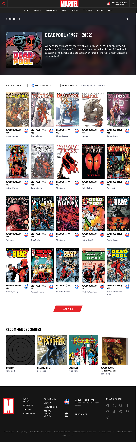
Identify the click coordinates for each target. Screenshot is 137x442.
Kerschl (90, 240)
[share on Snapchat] (114, 412)
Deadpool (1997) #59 (13, 235)
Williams (67, 292)
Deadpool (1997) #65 (114, 131)
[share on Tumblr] (127, 405)
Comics (37, 10)
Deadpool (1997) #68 (38, 131)
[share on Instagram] (120, 405)
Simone (8, 136)
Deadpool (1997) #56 (89, 235)
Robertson (93, 292)
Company (15, 136)
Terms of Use (9, 432)
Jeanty (39, 188)
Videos (100, 10)
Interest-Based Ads (124, 432)
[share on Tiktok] (107, 418)
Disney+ (48, 403)
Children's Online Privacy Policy (84, 432)
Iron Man (10, 367)
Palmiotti (110, 240)
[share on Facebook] (107, 406)
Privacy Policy (22, 432)
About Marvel (26, 400)
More (110, 10)
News (26, 10)
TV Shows (87, 10)
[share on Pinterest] (120, 412)
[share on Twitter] (114, 405)
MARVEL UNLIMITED (43, 85)
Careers (27, 409)
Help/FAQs (28, 405)
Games (64, 10)
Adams (109, 294)
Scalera (8, 188)
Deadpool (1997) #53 (63, 287)
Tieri (58, 188)
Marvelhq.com (51, 407)
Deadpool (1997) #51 (89, 287)
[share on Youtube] (107, 412)
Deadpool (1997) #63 (38, 183)
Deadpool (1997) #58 (38, 235)
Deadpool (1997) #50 (114, 287)
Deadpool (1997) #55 (114, 235)
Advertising (50, 399)
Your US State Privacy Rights (40, 432)
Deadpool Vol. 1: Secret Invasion (108, 369)
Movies (75, 10)
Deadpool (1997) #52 (38, 287)
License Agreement (106, 432)
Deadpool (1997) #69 (13, 131)
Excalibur (73, 367)
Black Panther (44, 367)
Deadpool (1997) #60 (114, 183)
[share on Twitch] (127, 412)
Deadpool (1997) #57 (63, 235)
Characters (51, 10)
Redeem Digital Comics (47, 413)
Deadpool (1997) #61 (89, 183)
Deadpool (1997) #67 (63, 131)
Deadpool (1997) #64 (13, 183)
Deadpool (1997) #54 (13, 287)
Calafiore (15, 188)
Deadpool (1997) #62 (63, 183)
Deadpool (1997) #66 (89, 131)
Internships (29, 413)
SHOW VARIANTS (69, 85)
